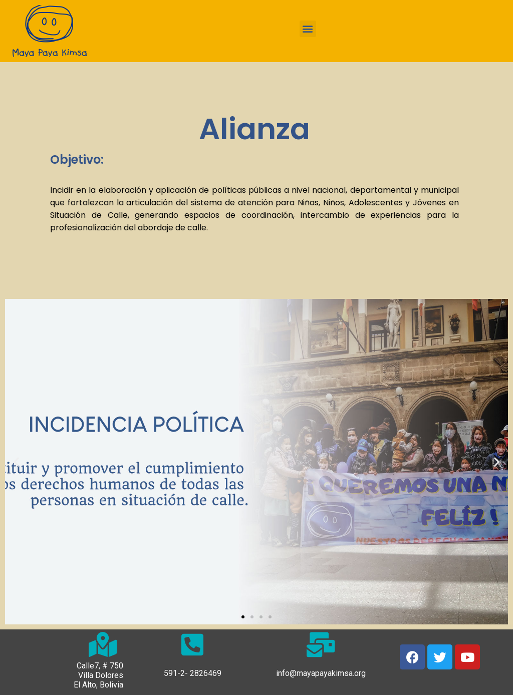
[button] (308, 29)
